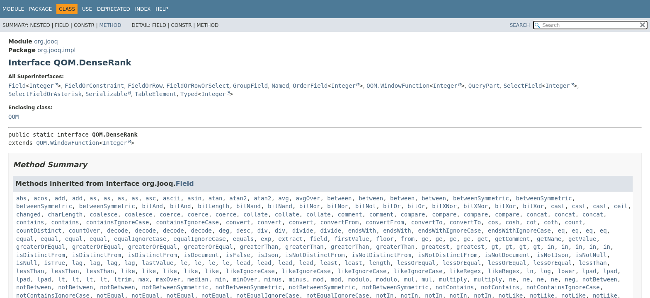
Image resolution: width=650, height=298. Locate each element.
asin (194, 198)
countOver (84, 230)
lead (243, 263)
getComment (512, 239)
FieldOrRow (145, 85)
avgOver (308, 198)
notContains (455, 287)
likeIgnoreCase (250, 271)
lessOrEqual (416, 263)
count (573, 222)
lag (77, 263)
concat (537, 214)
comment (350, 214)
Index (143, 9)
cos (493, 222)
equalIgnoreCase (140, 239)
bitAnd (152, 206)
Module (13, 9)
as (93, 198)
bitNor (309, 206)
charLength (65, 214)
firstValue (351, 239)
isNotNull (591, 255)
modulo (358, 279)
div (262, 230)
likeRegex (465, 271)
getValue (582, 239)
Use (87, 9)
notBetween (599, 279)
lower (566, 271)
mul (409, 279)
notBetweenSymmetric (175, 287)
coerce (170, 214)
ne (512, 279)
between (339, 198)
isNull (26, 263)
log (545, 271)
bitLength (213, 206)
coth (551, 222)
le (183, 263)
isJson (268, 255)
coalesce (103, 214)
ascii (171, 198)
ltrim (122, 279)
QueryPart (484, 85)
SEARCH (520, 25)
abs (21, 198)
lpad (589, 271)
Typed (189, 94)
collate (255, 214)
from (407, 239)
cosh (512, 222)
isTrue (54, 263)
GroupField (250, 85)
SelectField (523, 85)
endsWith (362, 230)
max (143, 279)
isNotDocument (507, 255)
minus (273, 279)
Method (110, 25)
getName (549, 239)
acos (41, 198)
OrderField (310, 85)
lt (61, 279)
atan (216, 198)
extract (290, 239)
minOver (245, 279)
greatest (435, 246)
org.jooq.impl (56, 50)
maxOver (168, 279)
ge (425, 239)
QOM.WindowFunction (397, 85)
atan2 (238, 198)
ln (530, 271)
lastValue (158, 263)
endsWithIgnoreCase (449, 230)
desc (243, 230)
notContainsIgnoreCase (563, 287)
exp (266, 239)
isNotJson (552, 255)
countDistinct (39, 230)
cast (558, 206)
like (128, 271)
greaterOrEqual (40, 246)
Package (40, 9)
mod (318, 279)
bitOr (391, 206)
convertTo (427, 222)
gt (494, 246)
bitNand (248, 206)
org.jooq (46, 41)
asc (151, 198)
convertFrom (339, 222)
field (318, 239)
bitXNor (444, 206)
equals (243, 239)
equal (25, 239)
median (198, 279)
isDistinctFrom (40, 255)
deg (224, 230)
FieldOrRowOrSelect (197, 85)
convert (238, 222)
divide (302, 230)
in (550, 246)
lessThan (592, 263)
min (221, 279)
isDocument (201, 255)
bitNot (365, 206)
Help (161, 9)
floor (384, 239)
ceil (621, 206)
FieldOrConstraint (94, 85)
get (483, 239)
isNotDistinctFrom (314, 255)
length (379, 263)
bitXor (505, 206)
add (60, 198)
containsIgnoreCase (117, 222)
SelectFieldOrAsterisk (45, 94)
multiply (453, 279)
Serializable (106, 94)
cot (531, 222)
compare (412, 214)
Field (17, 85)
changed (28, 214)
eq (561, 230)
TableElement (156, 94)
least (328, 263)
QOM (13, 116)
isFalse (238, 255)
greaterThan (259, 246)
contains (30, 222)
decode (117, 230)
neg (570, 279)
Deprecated (113, 9)
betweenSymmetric (481, 198)
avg (283, 198)
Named (280, 85)
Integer (41, 85)
